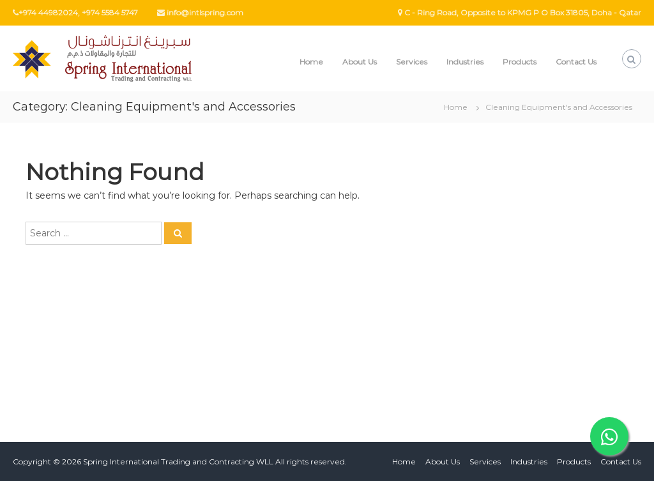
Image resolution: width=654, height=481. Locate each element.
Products (519, 61)
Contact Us (576, 61)
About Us (359, 61)
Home (311, 61)
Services (411, 61)
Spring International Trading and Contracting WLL (178, 461)
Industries (464, 61)
